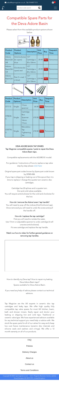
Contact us (29, 364)
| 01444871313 (32, 2)
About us (29, 358)
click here (38, 166)
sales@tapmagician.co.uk (15, 2)
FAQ (29, 340)
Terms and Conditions (29, 370)
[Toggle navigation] (55, 8)
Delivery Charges (29, 352)
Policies (29, 346)
